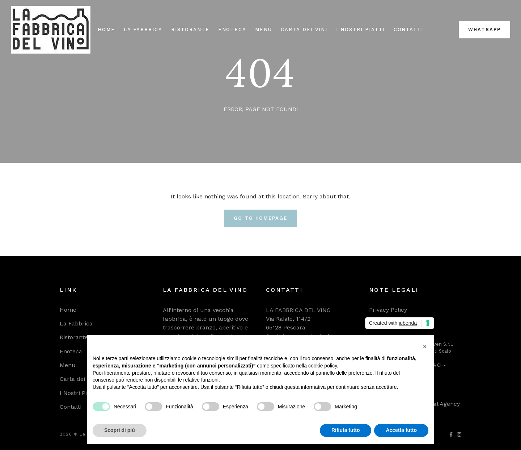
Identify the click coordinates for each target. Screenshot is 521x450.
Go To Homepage (260, 218)
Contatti (409, 29)
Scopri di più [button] (119, 430)
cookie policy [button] (322, 366)
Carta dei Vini (304, 29)
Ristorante (190, 29)
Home (106, 29)
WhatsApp (484, 29)
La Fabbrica (143, 29)
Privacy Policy (388, 309)
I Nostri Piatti (360, 29)
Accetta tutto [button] (401, 430)
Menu (263, 29)
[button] (425, 346)
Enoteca (232, 29)
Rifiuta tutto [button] (345, 430)
